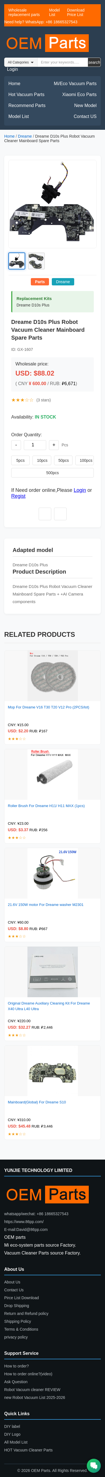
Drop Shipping (16, 1305)
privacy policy (16, 1337)
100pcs (86, 460)
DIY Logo (12, 1434)
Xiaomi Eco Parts (79, 94)
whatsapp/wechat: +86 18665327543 (36, 1214)
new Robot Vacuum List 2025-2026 (34, 1397)
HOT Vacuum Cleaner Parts (28, 1450)
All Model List (15, 1442)
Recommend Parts (27, 105)
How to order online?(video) (28, 1374)
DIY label (12, 1426)
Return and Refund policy (26, 1313)
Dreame (25, 136)
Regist (18, 496)
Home (14, 83)
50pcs (64, 460)
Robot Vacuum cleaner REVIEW (32, 1389)
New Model (85, 105)
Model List (54, 12)
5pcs (20, 460)
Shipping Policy (17, 1321)
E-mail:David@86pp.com (26, 1229)
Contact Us (14, 1290)
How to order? (16, 1366)
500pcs (52, 473)
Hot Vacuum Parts (26, 94)
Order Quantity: (26, 434)
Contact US (85, 116)
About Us (12, 1282)
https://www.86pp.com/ (24, 1221)
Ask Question (15, 1382)
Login (12, 69)
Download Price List (75, 12)
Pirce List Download (21, 1298)
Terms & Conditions (21, 1329)
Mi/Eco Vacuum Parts (75, 83)
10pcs (42, 460)
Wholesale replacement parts (24, 12)
